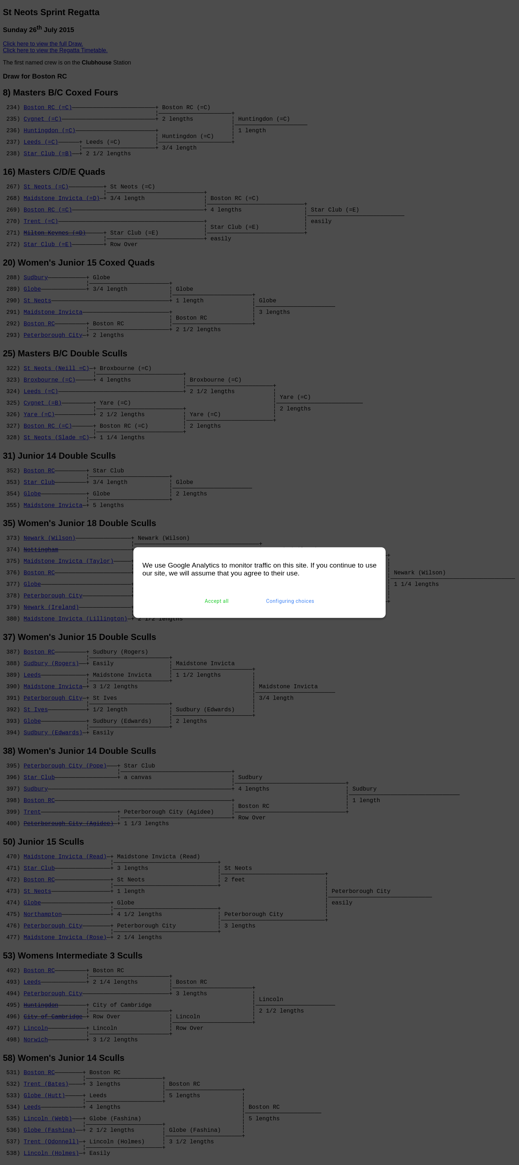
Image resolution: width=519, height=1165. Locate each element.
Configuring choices (290, 601)
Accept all (217, 601)
